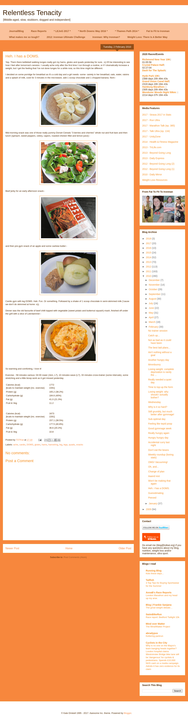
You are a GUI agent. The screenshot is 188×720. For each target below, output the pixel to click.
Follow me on (152, 538)
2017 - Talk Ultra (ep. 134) (156, 131)
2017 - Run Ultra (151, 120)
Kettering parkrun (154, 636)
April (151, 317)
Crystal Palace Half (153, 65)
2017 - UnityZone (151, 136)
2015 (149, 252)
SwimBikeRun (154, 614)
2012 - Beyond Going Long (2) (158, 163)
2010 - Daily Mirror (152, 174)
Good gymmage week (159, 428)
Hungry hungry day (158, 437)
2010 (149, 276)
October (153, 289)
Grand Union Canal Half (155, 81)
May (151, 312)
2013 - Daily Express (153, 158)
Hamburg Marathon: (154, 86)
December (154, 280)
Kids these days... (155, 573)
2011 (149, 271)
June (152, 308)
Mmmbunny (154, 364)
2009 (149, 509)
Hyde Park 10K (150, 76)
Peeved (152, 497)
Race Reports (38, 31)
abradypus (152, 633)
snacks (79, 444)
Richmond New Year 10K (156, 59)
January (153, 503)
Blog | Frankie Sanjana (158, 604)
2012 (149, 266)
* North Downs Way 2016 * (93, 31)
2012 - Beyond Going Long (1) (158, 169)
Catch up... (154, 335)
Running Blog (154, 570)
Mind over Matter (155, 623)
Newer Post (12, 548)
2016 (149, 248)
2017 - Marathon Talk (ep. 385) (158, 125)
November (154, 284)
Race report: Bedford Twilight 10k (162, 617)
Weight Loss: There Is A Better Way (147, 37)
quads (72, 444)
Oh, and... (153, 466)
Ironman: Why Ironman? (106, 37)
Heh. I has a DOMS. (159, 488)
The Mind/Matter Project (158, 626)
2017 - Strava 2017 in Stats (156, 114)
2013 (149, 262)
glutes (38, 444)
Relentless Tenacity (32, 12)
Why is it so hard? (157, 407)
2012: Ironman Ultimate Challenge (66, 37)
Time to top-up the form (160, 387)
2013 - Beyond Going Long (156, 152)
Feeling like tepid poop (160, 423)
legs (66, 444)
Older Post (125, 548)
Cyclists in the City (156, 642)
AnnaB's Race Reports (158, 592)
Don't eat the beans (158, 450)
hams (44, 444)
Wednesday (154, 402)
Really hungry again (158, 433)
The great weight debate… (159, 607)
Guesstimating (155, 493)
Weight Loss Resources (154, 180)
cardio (22, 444)
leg (60, 444)
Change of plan (156, 471)
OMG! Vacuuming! (158, 462)
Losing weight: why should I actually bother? (158, 394)
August (153, 298)
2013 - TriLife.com (151, 147)
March (152, 322)
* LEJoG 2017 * (62, 31)
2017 (149, 243)
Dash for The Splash (153, 70)
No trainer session (157, 330)
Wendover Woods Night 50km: (159, 92)
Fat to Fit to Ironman (158, 31)
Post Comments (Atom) (75, 557)
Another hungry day (158, 360)
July (151, 303)
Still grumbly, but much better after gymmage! (161, 413)
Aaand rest (154, 476)
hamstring (53, 444)
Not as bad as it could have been (159, 341)
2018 (149, 238)
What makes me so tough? (24, 37)
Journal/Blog (16, 31)
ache (15, 444)
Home (69, 548)
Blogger (127, 713)
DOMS (30, 444)
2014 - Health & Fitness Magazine (160, 141)
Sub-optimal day (156, 419)
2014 (149, 257)
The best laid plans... (159, 347)
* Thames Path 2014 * (127, 31)
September (155, 294)
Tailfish (150, 580)
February (154, 326)
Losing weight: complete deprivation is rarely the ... (161, 372)
